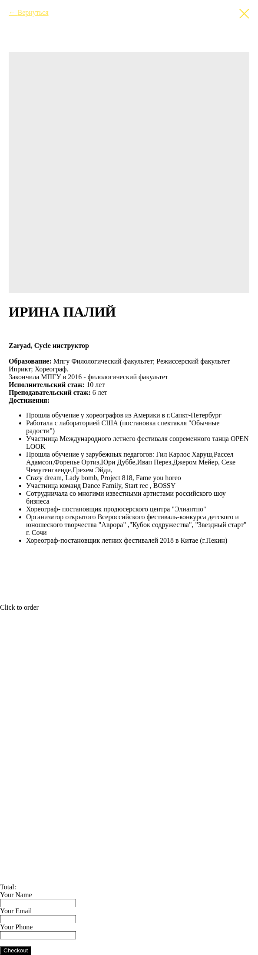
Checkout (15, 950)
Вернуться (32, 12)
